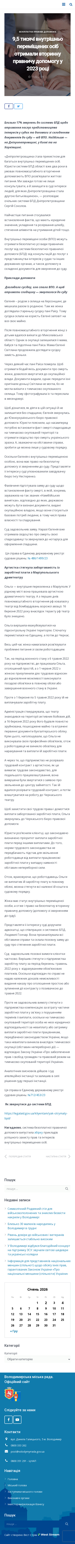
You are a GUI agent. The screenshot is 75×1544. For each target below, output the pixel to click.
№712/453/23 (36, 1095)
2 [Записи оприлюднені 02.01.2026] (46, 1302)
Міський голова (17, 1485)
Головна (13, 1479)
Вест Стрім (30, 1535)
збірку (39, 1132)
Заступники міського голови (25, 1491)
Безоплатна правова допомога (37, 31)
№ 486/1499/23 (38, 558)
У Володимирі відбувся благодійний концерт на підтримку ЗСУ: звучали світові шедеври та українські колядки (39, 1250)
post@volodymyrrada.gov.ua (27, 1451)
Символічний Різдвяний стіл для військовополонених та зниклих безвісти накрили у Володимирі (36, 1213)
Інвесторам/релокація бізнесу (26, 1504)
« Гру (14, 1331)
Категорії (10, 1353)
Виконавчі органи (18, 1498)
